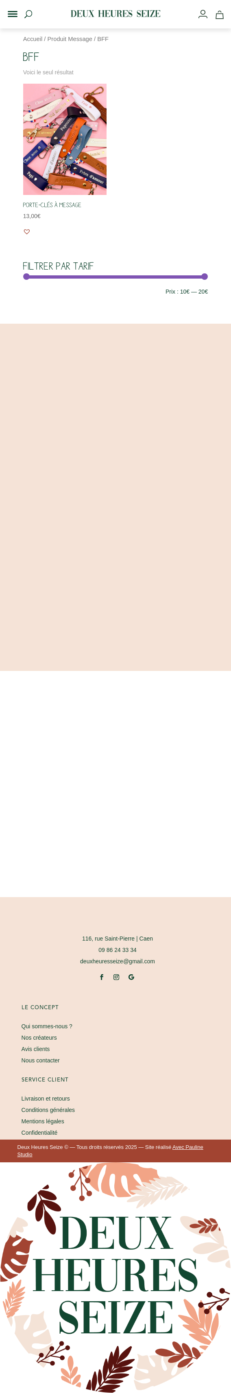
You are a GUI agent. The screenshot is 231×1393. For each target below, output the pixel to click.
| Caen (117, 938)
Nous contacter (41, 1060)
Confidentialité (40, 1132)
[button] (7, 7)
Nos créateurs (39, 1037)
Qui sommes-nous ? (47, 1026)
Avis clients (36, 1049)
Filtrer (38, 292)
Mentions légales (43, 1121)
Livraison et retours (46, 1098)
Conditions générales (48, 1110)
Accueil (32, 39)
